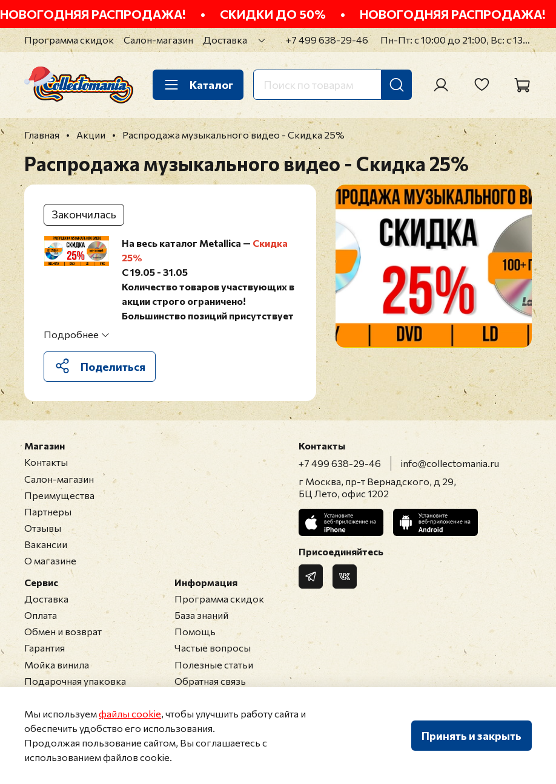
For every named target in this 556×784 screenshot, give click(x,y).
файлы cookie (130, 713)
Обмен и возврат (63, 631)
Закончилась (83, 214)
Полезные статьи (213, 664)
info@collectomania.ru (450, 463)
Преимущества (59, 495)
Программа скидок (69, 39)
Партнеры (47, 511)
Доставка (225, 39)
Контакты (46, 462)
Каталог (198, 84)
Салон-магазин (158, 39)
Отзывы (42, 528)
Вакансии (45, 544)
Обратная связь (210, 681)
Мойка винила (56, 664)
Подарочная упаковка (75, 681)
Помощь (195, 631)
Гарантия (44, 647)
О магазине (50, 560)
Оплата (40, 615)
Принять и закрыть (471, 735)
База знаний (201, 615)
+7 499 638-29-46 (327, 39)
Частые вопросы (212, 647)
